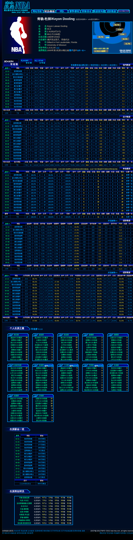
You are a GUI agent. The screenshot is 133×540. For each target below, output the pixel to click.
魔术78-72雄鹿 (116, 383)
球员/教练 (49, 11)
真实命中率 (121, 276)
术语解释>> (112, 221)
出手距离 (26, 276)
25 (27, 175)
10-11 (7, 77)
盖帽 (109, 68)
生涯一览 (129, 217)
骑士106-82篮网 (41, 350)
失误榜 (116, 365)
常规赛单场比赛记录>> (80, 65)
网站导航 (37, 11)
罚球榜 (91, 365)
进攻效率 (84, 224)
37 (27, 184)
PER (120, 224)
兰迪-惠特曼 (24, 509)
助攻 (100, 68)
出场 (27, 68)
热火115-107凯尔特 (66, 388)
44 (27, 202)
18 (122, 178)
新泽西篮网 (18, 80)
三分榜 (66, 365)
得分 (123, 68)
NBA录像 (46, 531)
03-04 (7, 98)
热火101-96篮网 (16, 343)
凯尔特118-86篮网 (91, 383)
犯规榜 (16, 396)
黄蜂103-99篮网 (16, 352)
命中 (47, 68)
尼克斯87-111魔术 (66, 350)
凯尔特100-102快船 (91, 390)
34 (27, 190)
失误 (114, 68)
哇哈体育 (17, 531)
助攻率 (49, 224)
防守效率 (93, 224)
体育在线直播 (21, 533)
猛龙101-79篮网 (41, 413)
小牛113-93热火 (116, 360)
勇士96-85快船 (41, 420)
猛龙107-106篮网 (66, 371)
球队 (62, 11)
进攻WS (106, 224)
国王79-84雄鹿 (16, 375)
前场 (91, 68)
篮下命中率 (35, 276)
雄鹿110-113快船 (41, 347)
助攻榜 (66, 335)
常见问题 (110, 533)
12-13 (7, 71)
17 (44, 196)
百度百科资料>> (81, 19)
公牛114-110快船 (16, 373)
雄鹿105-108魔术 (16, 420)
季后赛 (40, 329)
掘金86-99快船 (91, 385)
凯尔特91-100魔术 (41, 338)
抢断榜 (116, 335)
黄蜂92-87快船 (116, 340)
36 (27, 193)
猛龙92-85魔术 (116, 347)
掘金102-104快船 (16, 399)
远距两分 (99, 276)
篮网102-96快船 (116, 355)
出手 (51, 68)
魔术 (71, 50)
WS (99, 224)
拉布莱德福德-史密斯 (24, 503)
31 (27, 199)
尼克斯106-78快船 (116, 373)
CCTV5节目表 (55, 531)
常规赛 (34, 329)
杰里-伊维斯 (24, 512)
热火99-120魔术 (91, 375)
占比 (50, 276)
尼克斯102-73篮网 (41, 345)
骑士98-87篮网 (66, 343)
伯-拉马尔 (24, 506)
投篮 (41, 68)
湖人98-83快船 (91, 350)
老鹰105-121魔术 (66, 352)
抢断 (105, 68)
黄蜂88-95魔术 (91, 380)
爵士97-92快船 (116, 357)
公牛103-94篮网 (16, 390)
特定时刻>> (95, 65)
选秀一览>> (81, 50)
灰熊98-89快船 (16, 401)
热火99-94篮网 (116, 380)
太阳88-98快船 (91, 355)
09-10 (7, 80)
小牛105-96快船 (91, 357)
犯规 (118, 68)
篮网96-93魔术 (16, 340)
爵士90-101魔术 (91, 343)
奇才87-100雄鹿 (16, 347)
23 (122, 181)
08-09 (7, 83)
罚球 (72, 68)
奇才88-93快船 (91, 338)
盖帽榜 (91, 335)
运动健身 (31, 531)
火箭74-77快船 (91, 345)
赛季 (7, 68)
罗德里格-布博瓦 (24, 520)
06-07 (7, 89)
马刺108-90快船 (41, 352)
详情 (57, 48)
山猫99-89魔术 (16, 357)
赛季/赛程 (74, 11)
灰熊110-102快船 (91, 388)
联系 (11, 531)
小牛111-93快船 (16, 408)
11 (98, 181)
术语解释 (116, 533)
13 (122, 175)
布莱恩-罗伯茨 (24, 515)
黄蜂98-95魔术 (16, 350)
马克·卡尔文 (24, 500)
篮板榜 (41, 335)
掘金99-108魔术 (16, 338)
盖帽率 (63, 224)
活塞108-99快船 (16, 355)
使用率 (76, 224)
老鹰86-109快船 (91, 340)
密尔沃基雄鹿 (18, 77)
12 (44, 190)
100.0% (68, 175)
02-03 (7, 101)
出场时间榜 (17, 365)
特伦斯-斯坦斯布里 (24, 523)
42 (27, 196)
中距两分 (78, 276)
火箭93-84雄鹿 (41, 418)
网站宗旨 (103, 533)
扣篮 (125, 224)
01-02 (7, 104)
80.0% (33, 175)
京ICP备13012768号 (97, 531)
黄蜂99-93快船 (116, 343)
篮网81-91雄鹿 (66, 357)
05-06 (7, 92)
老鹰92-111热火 (91, 373)
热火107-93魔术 (16, 416)
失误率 (69, 224)
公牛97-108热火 (41, 355)
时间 (36, 68)
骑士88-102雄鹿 (66, 338)
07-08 (7, 86)
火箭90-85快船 (16, 411)
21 (122, 184)
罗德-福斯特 (24, 517)
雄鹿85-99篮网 (66, 373)
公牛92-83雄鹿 (66, 345)
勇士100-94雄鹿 (66, 360)
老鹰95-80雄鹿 (66, 355)
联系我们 (123, 533)
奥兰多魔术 (18, 86)
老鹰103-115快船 (116, 352)
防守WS (114, 224)
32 (27, 178)
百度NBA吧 (39, 531)
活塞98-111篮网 (16, 345)
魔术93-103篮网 (66, 347)
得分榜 (16, 335)
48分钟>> (113, 65)
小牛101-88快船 (91, 371)
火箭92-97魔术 (91, 368)
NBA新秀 (30, 533)
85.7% (33, 196)
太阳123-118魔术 (116, 338)
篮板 (86, 68)
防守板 (42, 224)
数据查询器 (99, 11)
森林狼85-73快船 (91, 352)
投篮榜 (41, 365)
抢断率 (56, 224)
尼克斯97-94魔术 (41, 357)
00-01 (7, 107)
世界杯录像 (77, 531)
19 (122, 190)
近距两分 (57, 276)
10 (44, 178)
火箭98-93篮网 (41, 340)
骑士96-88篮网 (16, 388)
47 (27, 187)
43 (27, 181)
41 (27, 211)
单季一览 (129, 175)
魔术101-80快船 (41, 406)
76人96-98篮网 (66, 380)
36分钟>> (105, 65)
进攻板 (36, 224)
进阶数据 (111, 11)
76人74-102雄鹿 (41, 343)
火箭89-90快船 (41, 390)
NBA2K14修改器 (10, 533)
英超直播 (24, 531)
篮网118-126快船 (66, 390)
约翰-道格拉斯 (24, 498)
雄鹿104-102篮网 (66, 378)
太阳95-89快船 (91, 347)
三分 (57, 68)
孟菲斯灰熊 (18, 71)
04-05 (7, 95)
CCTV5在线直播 (66, 531)
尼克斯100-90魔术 (41, 360)
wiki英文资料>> (93, 19)
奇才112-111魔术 (16, 360)
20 (122, 202)
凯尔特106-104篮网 (41, 416)
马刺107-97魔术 (116, 350)
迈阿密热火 (18, 95)
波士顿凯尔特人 (18, 74)
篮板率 (29, 224)
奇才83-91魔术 (116, 368)
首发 (31, 68)
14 (44, 181)
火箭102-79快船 (116, 345)
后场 (96, 68)
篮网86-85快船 (16, 385)
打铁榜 (41, 396)
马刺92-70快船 (116, 390)
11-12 (7, 74)
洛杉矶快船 (18, 98)
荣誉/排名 (87, 11)
